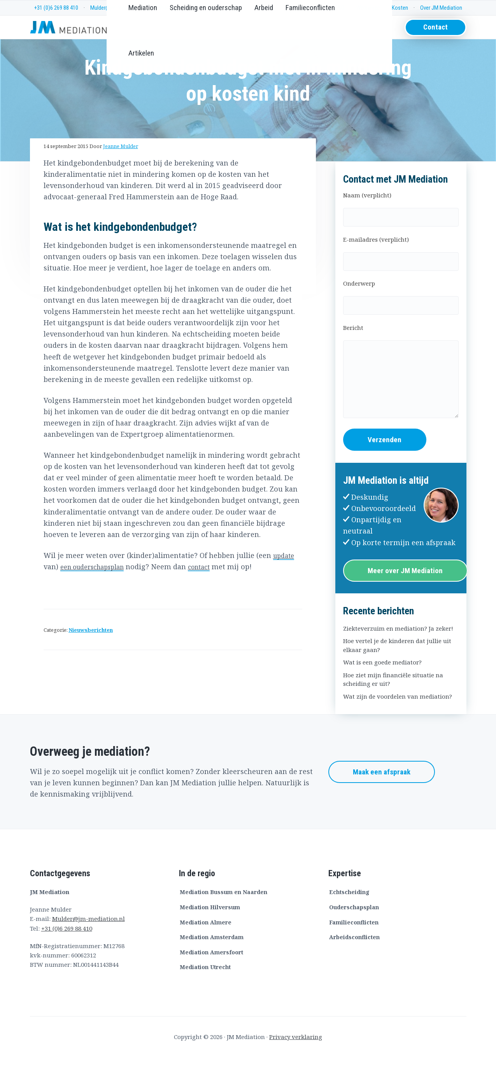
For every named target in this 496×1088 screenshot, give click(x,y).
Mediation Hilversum (210, 938)
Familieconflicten (354, 953)
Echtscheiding (349, 923)
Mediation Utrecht (205, 998)
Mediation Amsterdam (212, 968)
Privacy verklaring (295, 1068)
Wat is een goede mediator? (382, 693)
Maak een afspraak (381, 803)
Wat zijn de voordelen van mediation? (397, 727)
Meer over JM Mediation (405, 601)
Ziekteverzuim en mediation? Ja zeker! (398, 659)
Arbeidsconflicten (354, 968)
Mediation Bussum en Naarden (223, 923)
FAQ (339, 7)
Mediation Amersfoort (211, 983)
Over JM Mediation (441, 7)
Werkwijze (368, 7)
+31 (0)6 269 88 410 (56, 7)
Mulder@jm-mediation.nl (117, 7)
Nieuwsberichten (90, 660)
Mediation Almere (205, 953)
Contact (435, 34)
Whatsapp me (172, 7)
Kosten (400, 7)
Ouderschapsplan (354, 938)
